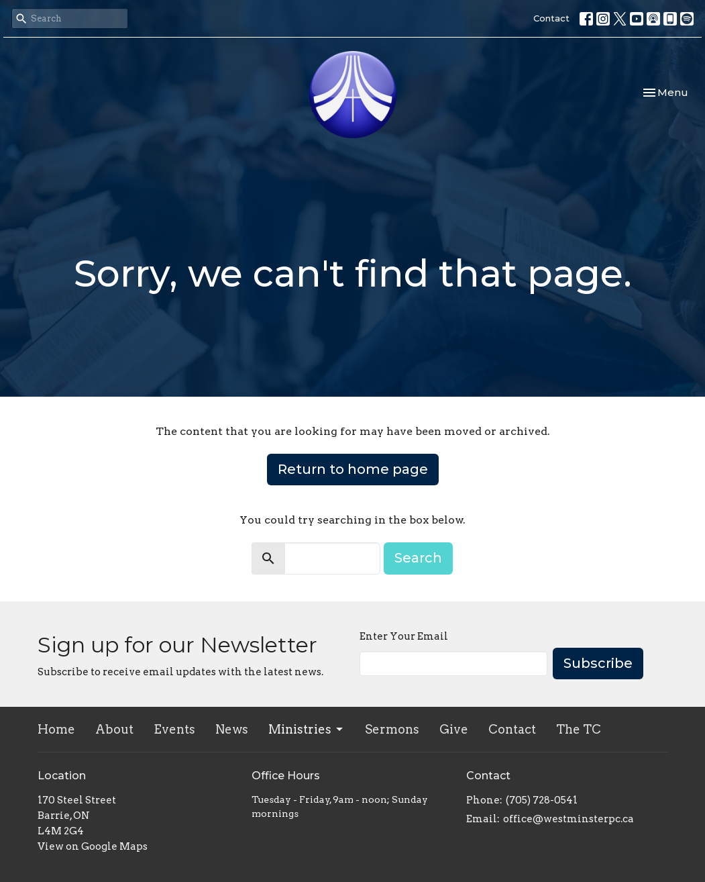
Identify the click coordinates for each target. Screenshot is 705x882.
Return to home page (353, 469)
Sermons (392, 729)
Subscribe (598, 663)
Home (56, 729)
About (114, 729)
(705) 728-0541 (542, 800)
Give (453, 729)
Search (418, 558)
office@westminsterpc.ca (568, 819)
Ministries (306, 729)
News (231, 729)
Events (174, 729)
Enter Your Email (404, 636)
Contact (551, 18)
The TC (578, 729)
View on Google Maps (93, 846)
